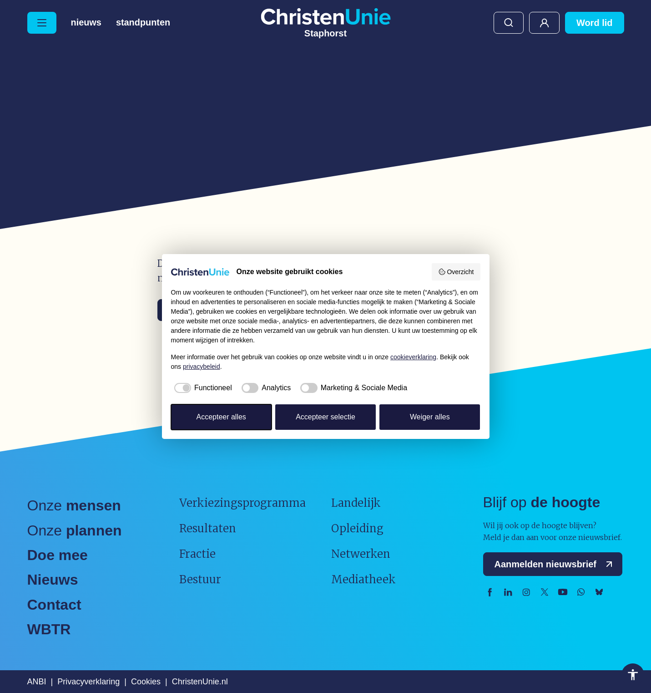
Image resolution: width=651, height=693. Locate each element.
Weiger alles (430, 417)
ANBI (36, 681)
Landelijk (356, 503)
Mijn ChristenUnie (544, 22)
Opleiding (357, 528)
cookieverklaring (413, 357)
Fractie (197, 554)
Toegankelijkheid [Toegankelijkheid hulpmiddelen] (633, 675)
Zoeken (508, 22)
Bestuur (200, 579)
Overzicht (456, 272)
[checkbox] (201, 387)
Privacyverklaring (88, 681)
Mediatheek (363, 579)
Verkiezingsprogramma (242, 503)
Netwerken (360, 554)
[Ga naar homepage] (326, 23)
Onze (74, 505)
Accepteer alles (221, 417)
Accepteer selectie (325, 417)
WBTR (49, 629)
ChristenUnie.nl (200, 681)
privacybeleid (201, 366)
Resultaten (207, 528)
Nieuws (86, 22)
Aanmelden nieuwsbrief (556, 564)
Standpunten (143, 22)
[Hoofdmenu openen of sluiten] (41, 23)
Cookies (146, 681)
